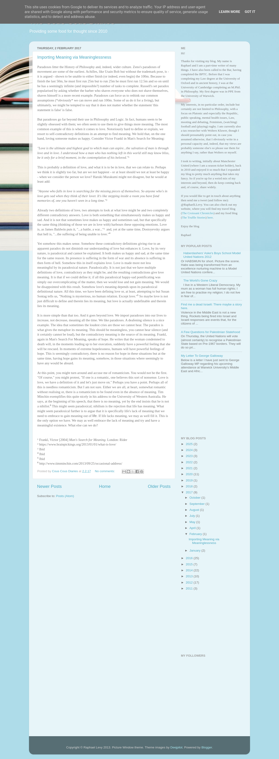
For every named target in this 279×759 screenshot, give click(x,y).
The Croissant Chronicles (198, 213)
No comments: (105, 471)
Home (104, 486)
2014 (190, 570)
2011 (190, 588)
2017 (190, 492)
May (192, 522)
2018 (190, 486)
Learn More (229, 12)
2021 (190, 468)
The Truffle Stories (194, 217)
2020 (190, 474)
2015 (190, 564)
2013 (190, 576)
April (193, 528)
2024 (190, 450)
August (194, 510)
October (195, 497)
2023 (190, 456)
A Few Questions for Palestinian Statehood (210, 332)
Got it (250, 12)
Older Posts (159, 486)
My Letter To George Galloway (202, 355)
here (210, 217)
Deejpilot (176, 747)
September (197, 504)
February (196, 534)
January (195, 550)
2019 (190, 480)
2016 (190, 558)
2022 (190, 462)
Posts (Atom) (65, 496)
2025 (190, 444)
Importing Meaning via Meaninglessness (74, 57)
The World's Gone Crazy (200, 280)
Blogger (206, 747)
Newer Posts (49, 486)
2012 (190, 582)
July (192, 516)
